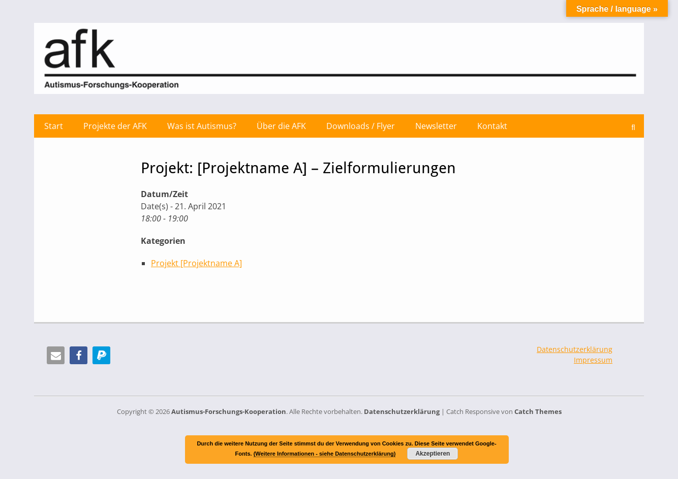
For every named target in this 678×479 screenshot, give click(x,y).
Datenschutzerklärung (574, 349)
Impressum (593, 360)
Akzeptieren (432, 453)
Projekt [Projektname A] (196, 263)
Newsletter (436, 126)
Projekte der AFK (115, 126)
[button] (56, 355)
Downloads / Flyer (360, 126)
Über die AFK (281, 126)
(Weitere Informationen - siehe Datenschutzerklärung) (325, 454)
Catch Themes (538, 411)
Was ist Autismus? (201, 126)
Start (53, 126)
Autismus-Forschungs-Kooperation (228, 411)
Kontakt (492, 126)
